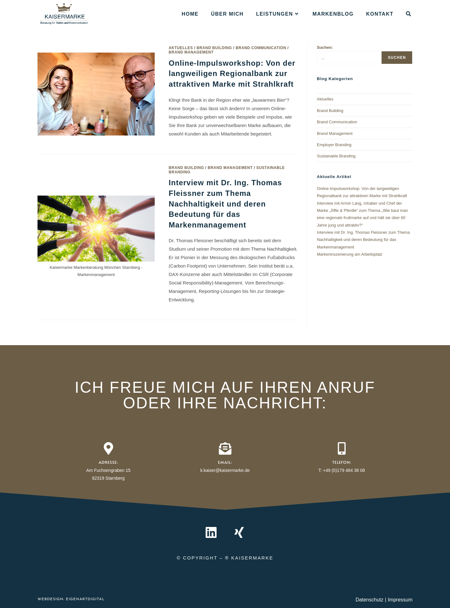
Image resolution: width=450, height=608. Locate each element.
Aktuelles (181, 48)
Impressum (400, 599)
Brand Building (214, 48)
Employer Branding (334, 144)
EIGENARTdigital (84, 599)
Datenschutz (369, 599)
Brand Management (191, 52)
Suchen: (325, 47)
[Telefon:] (341, 448)
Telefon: (341, 462)
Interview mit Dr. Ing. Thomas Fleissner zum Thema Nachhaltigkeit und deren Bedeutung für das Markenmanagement (225, 203)
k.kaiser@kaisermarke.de (225, 470)
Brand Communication (261, 48)
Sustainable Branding (336, 156)
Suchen (397, 57)
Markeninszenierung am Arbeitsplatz (349, 254)
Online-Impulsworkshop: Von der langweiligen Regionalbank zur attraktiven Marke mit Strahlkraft (232, 73)
